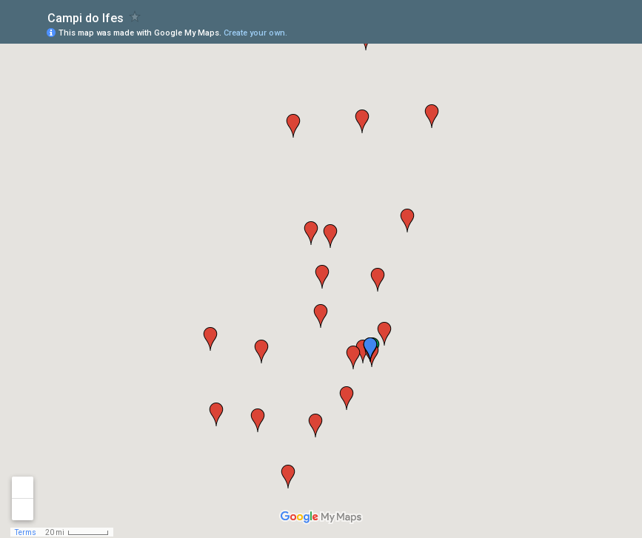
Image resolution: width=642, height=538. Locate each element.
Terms (25, 532)
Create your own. (255, 33)
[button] (293, 126)
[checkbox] (135, 16)
